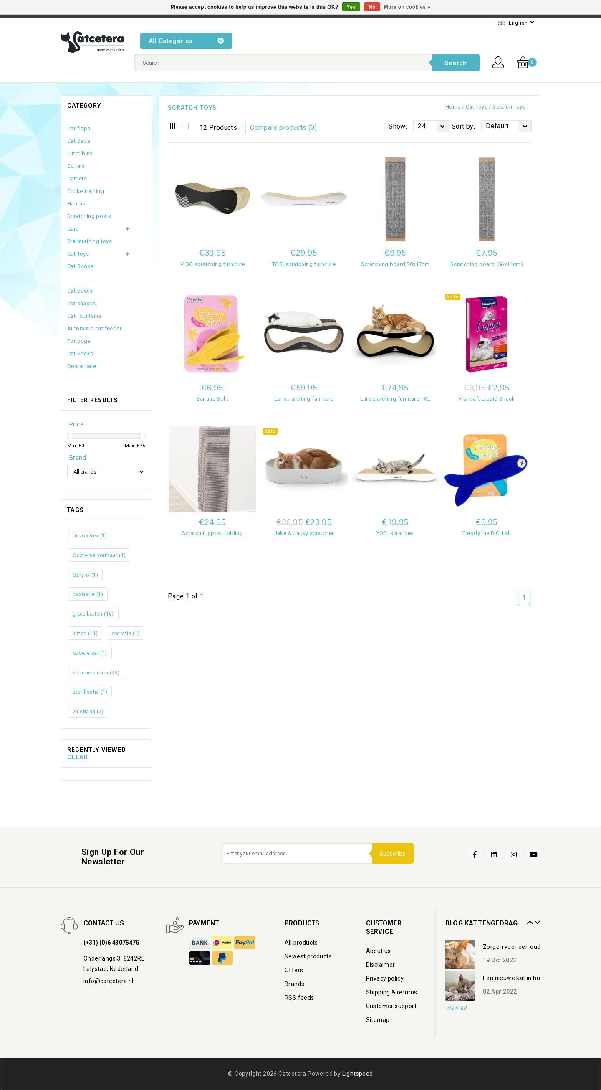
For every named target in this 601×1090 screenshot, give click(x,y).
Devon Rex (90, 536)
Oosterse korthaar (99, 555)
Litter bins (80, 153)
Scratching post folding (212, 533)
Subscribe (392, 853)
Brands (294, 984)
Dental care (81, 366)
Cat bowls (80, 291)
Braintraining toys (89, 241)
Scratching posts (89, 216)
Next (536, 919)
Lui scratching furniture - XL (395, 398)
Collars (76, 166)
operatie (125, 633)
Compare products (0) (283, 128)
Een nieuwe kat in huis (514, 978)
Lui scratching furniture (303, 398)
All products (301, 942)
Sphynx (85, 575)
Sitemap (378, 1019)
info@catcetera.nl (108, 981)
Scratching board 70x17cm (395, 264)
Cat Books (80, 266)
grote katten (93, 614)
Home (453, 107)
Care (73, 229)
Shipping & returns (391, 992)
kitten (85, 633)
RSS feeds (299, 997)
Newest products (308, 956)
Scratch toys (508, 107)
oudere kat (90, 653)
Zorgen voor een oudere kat (521, 946)
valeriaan (88, 712)
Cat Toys (476, 107)
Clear (77, 757)
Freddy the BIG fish (486, 533)
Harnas (76, 203)
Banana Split (213, 398)
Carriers (77, 178)
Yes (351, 7)
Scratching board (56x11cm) (486, 264)
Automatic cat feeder (94, 328)
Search (455, 63)
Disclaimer (380, 964)
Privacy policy (385, 978)
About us (378, 951)
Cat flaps (79, 128)
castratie (88, 594)
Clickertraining (85, 191)
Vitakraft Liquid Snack (486, 398)
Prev (529, 919)
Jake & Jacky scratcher (304, 533)
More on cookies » (407, 7)
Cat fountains (84, 316)
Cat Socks (80, 353)
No (372, 7)
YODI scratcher (395, 533)
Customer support (391, 1006)
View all (455, 1008)
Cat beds (78, 141)
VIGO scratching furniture (212, 264)
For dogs (79, 341)
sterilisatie (90, 692)
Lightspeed (357, 1073)
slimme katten (96, 673)
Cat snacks (81, 303)
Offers (294, 970)
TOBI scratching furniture (304, 264)
